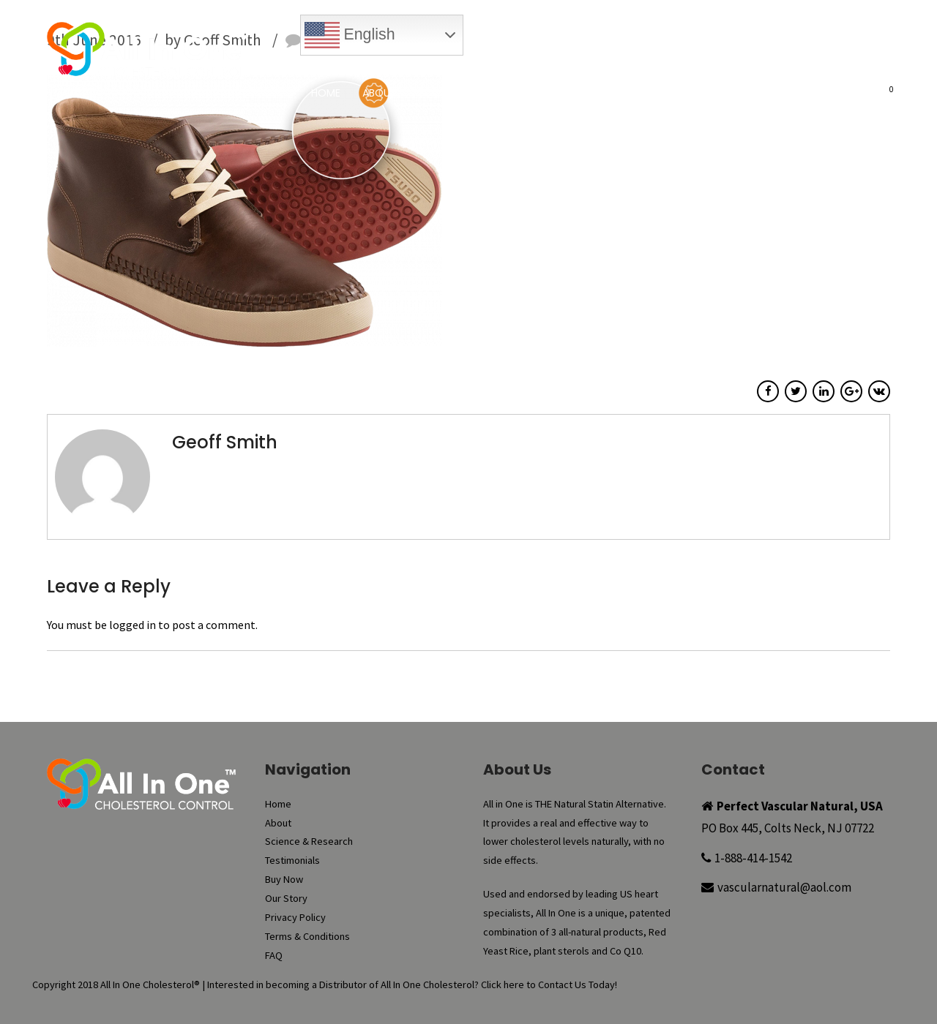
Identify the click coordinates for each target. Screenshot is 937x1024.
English (350, 35)
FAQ (795, 93)
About (379, 93)
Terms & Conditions (307, 936)
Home (325, 93)
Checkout (725, 62)
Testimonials (579, 93)
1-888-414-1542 (753, 858)
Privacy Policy (295, 917)
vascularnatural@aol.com (784, 887)
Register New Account (824, 62)
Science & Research (471, 93)
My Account (652, 62)
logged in (132, 624)
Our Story (735, 93)
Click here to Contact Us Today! (549, 984)
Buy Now (499, 62)
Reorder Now (571, 62)
